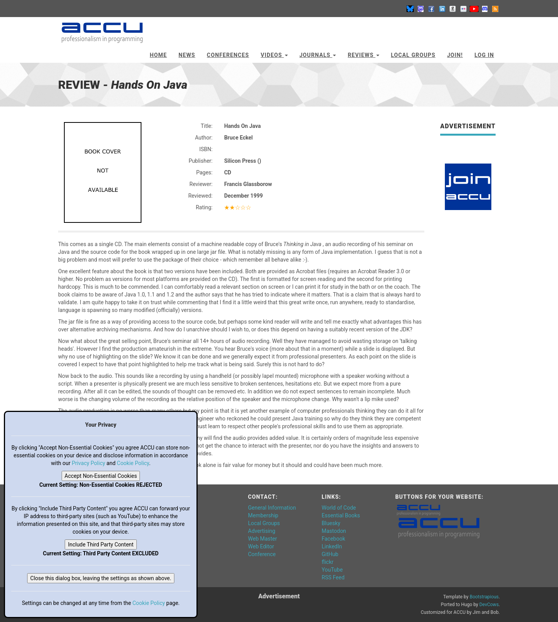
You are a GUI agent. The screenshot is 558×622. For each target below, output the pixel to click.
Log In (484, 55)
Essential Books (341, 515)
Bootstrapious (484, 597)
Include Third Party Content (100, 544)
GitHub (330, 554)
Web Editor (261, 546)
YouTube (332, 570)
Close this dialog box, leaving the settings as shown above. (100, 578)
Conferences (228, 55)
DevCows (489, 604)
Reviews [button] (363, 55)
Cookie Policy (133, 463)
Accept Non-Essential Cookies (101, 476)
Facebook (333, 539)
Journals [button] (318, 55)
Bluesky (331, 523)
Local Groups (413, 55)
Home (158, 55)
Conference (262, 554)
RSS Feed (333, 577)
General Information (272, 508)
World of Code (339, 508)
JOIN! (455, 55)
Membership (263, 515)
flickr (328, 562)
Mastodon (334, 531)
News (187, 55)
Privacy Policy (88, 463)
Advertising (261, 531)
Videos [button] (274, 55)
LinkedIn (332, 546)
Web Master (262, 539)
